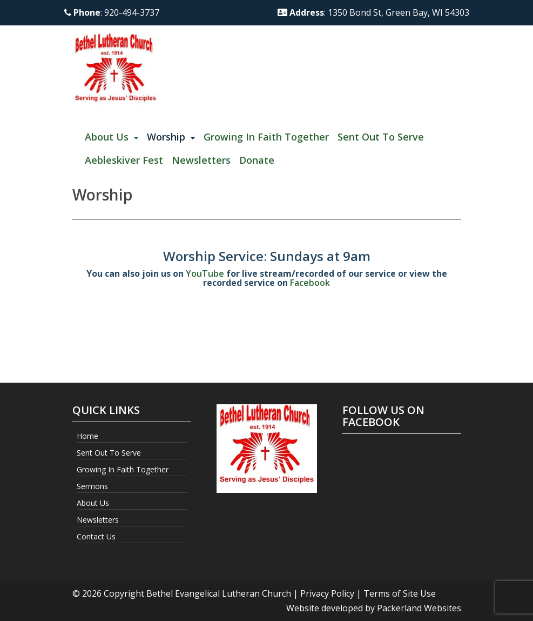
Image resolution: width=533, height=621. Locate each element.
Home (87, 436)
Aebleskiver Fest (124, 160)
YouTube (205, 273)
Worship (166, 137)
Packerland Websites (419, 608)
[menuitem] (111, 138)
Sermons (92, 486)
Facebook (310, 283)
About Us (107, 137)
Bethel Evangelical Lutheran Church (218, 593)
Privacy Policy (327, 593)
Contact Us (96, 536)
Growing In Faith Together (266, 137)
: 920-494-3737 (111, 12)
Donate (256, 160)
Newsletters (201, 160)
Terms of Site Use (399, 593)
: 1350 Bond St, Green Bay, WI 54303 (373, 12)
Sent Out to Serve (381, 137)
